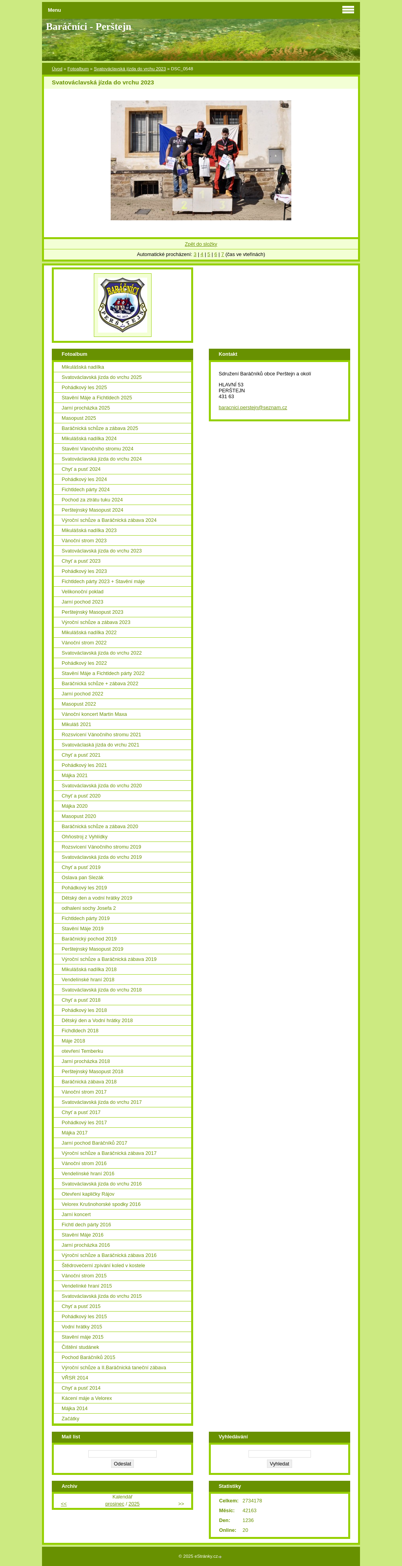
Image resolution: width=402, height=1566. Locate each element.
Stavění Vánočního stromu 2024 (97, 449)
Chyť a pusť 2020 (81, 796)
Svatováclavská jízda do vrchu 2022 (102, 653)
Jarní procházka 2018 (86, 1061)
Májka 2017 (75, 1133)
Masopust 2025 (79, 418)
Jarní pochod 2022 (82, 694)
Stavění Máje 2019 (83, 928)
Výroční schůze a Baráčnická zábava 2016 (109, 1255)
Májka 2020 (75, 806)
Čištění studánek (80, 1347)
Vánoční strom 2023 (84, 540)
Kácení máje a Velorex (87, 1398)
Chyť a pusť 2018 (81, 1000)
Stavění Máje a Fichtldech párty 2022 (103, 673)
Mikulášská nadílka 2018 (89, 969)
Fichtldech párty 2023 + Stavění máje (103, 581)
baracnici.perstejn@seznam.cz (253, 407)
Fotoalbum (78, 68)
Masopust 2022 (79, 704)
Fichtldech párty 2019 (86, 918)
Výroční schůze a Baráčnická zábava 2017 (109, 1153)
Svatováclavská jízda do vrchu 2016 (102, 1184)
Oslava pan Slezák (83, 877)
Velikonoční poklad (83, 592)
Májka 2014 (75, 1408)
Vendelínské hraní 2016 (88, 1173)
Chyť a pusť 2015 (81, 1306)
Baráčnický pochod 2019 (89, 939)
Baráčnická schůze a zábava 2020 (100, 826)
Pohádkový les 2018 (84, 1010)
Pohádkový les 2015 (84, 1316)
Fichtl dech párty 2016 (86, 1225)
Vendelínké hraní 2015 (87, 1286)
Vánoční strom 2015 (84, 1276)
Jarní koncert (76, 1214)
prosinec (114, 1504)
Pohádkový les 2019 (84, 888)
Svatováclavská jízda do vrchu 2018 (102, 990)
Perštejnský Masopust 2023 (92, 612)
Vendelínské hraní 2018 (88, 979)
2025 (133, 1504)
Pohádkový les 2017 (84, 1122)
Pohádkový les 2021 (84, 765)
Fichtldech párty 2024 (86, 489)
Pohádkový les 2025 (84, 387)
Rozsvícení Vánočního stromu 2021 (101, 734)
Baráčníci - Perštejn (88, 26)
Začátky (70, 1418)
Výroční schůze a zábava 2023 (96, 622)
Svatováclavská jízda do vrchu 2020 (102, 785)
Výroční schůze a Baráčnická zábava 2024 (109, 520)
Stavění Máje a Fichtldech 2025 (97, 398)
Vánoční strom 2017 (84, 1092)
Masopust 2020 (79, 816)
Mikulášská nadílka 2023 (89, 530)
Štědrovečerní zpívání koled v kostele (103, 1265)
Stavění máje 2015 (83, 1337)
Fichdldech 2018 (80, 1031)
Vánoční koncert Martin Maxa (94, 714)
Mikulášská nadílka (83, 367)
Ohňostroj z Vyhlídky (85, 837)
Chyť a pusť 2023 (81, 561)
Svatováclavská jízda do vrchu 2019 (102, 857)
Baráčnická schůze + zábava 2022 (100, 683)
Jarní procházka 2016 (86, 1245)
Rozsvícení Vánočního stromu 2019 (101, 847)
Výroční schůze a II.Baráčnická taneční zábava (114, 1367)
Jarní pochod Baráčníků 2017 (94, 1143)
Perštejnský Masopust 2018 (92, 1071)
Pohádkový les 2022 (84, 663)
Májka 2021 (75, 775)
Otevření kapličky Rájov (88, 1194)
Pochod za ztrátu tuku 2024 (92, 500)
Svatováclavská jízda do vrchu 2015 (102, 1296)
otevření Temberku (82, 1051)
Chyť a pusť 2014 (81, 1388)
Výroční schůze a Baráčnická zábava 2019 (109, 959)
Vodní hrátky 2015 (82, 1327)
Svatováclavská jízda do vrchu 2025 (102, 377)
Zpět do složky (201, 244)
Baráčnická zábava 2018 (89, 1082)
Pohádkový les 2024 (84, 479)
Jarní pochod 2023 (82, 602)
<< (64, 1504)
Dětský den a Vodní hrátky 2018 (97, 1020)
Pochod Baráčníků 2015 (88, 1357)
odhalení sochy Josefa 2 (89, 908)
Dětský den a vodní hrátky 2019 (97, 898)
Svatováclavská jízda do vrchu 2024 (102, 459)
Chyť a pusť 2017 (81, 1112)
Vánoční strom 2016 (84, 1163)
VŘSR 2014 (75, 1378)
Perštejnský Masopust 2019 (92, 949)
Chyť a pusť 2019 (81, 867)
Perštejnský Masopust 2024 (92, 510)
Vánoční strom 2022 (84, 643)
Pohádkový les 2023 (84, 571)
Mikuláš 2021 (76, 724)
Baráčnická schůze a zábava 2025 (100, 428)
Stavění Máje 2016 (83, 1235)
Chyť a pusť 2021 (81, 755)
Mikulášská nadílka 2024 (89, 438)
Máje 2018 (73, 1041)
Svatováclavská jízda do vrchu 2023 (130, 68)
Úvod (57, 68)
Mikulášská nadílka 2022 (89, 632)
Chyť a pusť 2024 (81, 469)
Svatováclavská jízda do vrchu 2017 (102, 1102)
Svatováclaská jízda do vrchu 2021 (100, 745)
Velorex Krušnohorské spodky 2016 (101, 1204)
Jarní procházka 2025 (86, 408)
